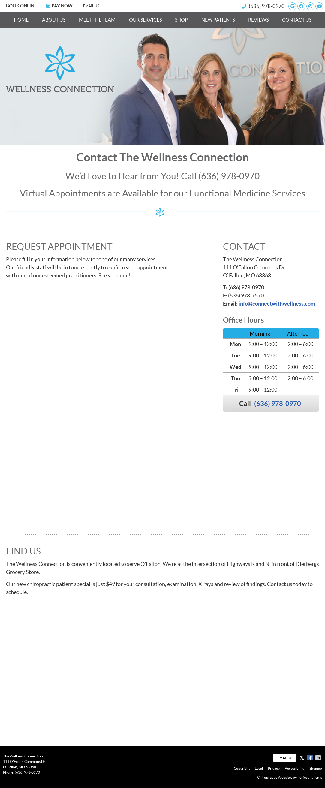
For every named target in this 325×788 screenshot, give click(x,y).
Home (21, 19)
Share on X (302, 757)
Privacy (274, 768)
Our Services (145, 19)
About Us (53, 19)
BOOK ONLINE (21, 5)
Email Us (91, 6)
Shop (181, 19)
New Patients (218, 19)
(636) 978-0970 (266, 6)
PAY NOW (59, 5)
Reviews (258, 19)
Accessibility (294, 768)
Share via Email (318, 757)
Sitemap (315, 768)
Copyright (242, 768)
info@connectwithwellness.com (277, 303)
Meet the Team (97, 19)
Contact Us (296, 19)
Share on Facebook (310, 757)
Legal (259, 768)
